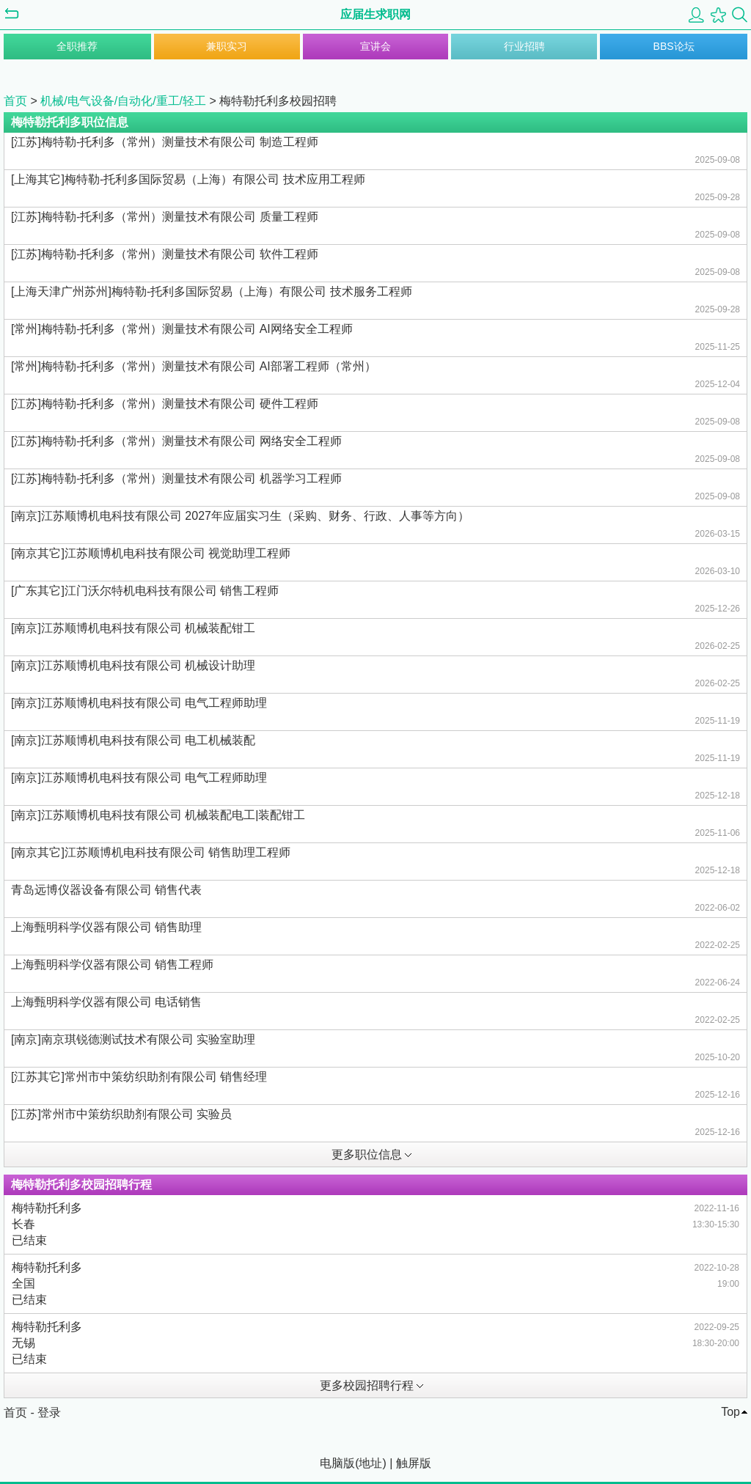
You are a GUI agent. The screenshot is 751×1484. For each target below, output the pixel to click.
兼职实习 (226, 46)
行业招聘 (524, 46)
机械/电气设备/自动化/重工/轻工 (123, 101)
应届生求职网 (375, 14)
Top (730, 1412)
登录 (49, 1412)
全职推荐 (77, 46)
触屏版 (413, 1463)
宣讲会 (375, 46)
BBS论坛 (674, 46)
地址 (370, 1463)
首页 (15, 101)
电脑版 (337, 1463)
